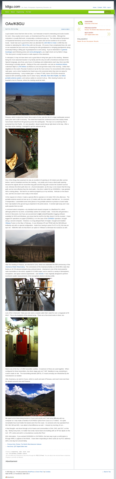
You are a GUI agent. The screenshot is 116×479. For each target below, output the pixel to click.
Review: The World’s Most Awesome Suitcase (24, 444)
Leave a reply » (65, 29)
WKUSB (43, 76)
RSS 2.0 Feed (40, 455)
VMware (8, 223)
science (25, 453)
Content (100, 7)
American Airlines (61, 64)
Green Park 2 (40, 471)
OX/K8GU (51, 218)
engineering (14, 451)
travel (24, 451)
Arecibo (41, 274)
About (13, 12)
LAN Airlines (22, 66)
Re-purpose (89, 41)
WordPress (31, 471)
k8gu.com (12, 6)
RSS (104, 7)
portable (19, 453)
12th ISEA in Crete (50, 43)
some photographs (35, 52)
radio (20, 451)
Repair (79, 41)
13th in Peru (26, 45)
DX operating (12, 453)
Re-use (84, 41)
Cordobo (48, 471)
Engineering (20, 12)
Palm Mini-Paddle (52, 76)
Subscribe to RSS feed (98, 22)
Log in (109, 7)
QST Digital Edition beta (17, 446)
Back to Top (107, 471)
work (28, 451)
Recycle (96, 41)
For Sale (28, 12)
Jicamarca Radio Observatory (15, 267)
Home (94, 7)
